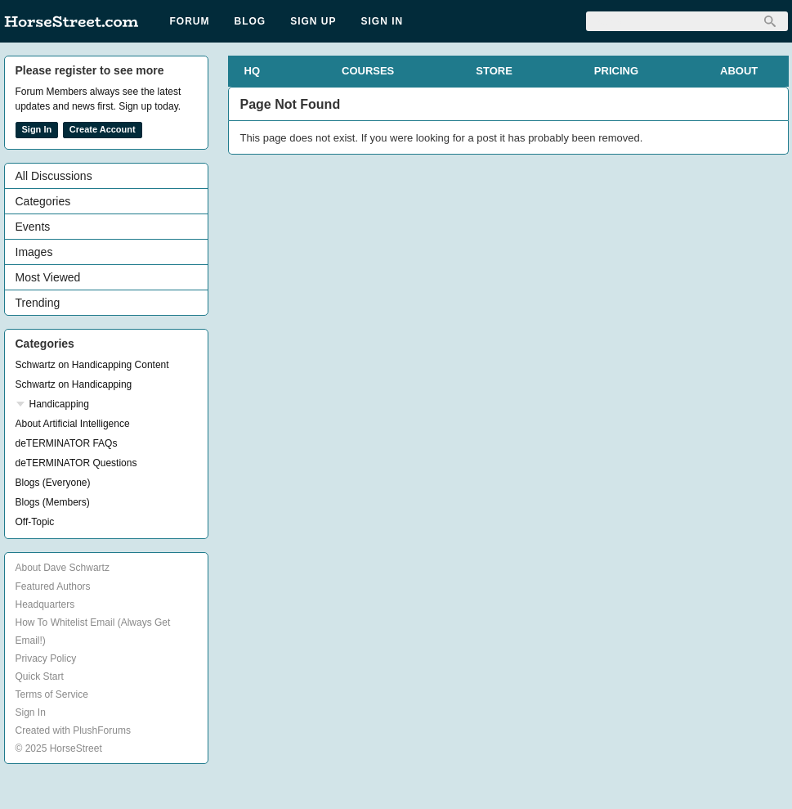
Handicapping (59, 404)
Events (33, 226)
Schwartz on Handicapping (74, 384)
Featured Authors (53, 586)
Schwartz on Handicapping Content (92, 365)
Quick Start (40, 676)
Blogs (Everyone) (53, 482)
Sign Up (313, 21)
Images (34, 251)
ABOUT (739, 71)
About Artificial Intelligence (73, 423)
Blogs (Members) (53, 502)
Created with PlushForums (73, 730)
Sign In (382, 21)
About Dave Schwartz (63, 567)
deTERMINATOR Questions (76, 463)
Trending (38, 302)
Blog (250, 21)
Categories (43, 201)
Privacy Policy (46, 658)
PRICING (616, 71)
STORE (494, 71)
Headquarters (45, 604)
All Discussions (54, 175)
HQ (252, 71)
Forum (190, 21)
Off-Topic (35, 522)
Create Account (102, 129)
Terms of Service (52, 694)
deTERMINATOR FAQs (67, 443)
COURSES (368, 71)
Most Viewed (48, 277)
